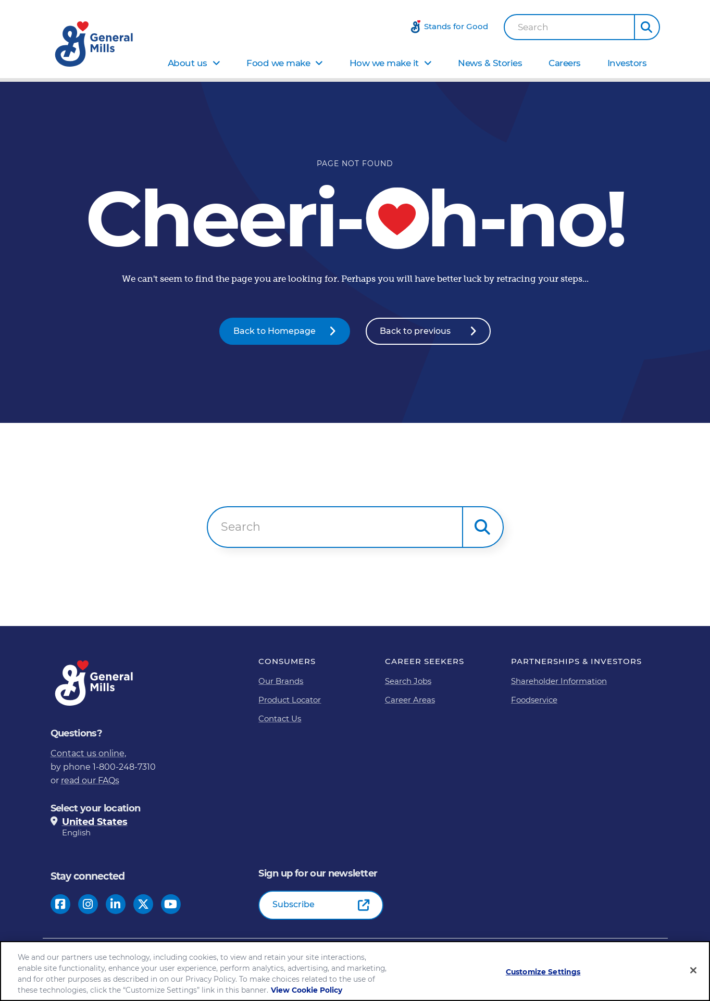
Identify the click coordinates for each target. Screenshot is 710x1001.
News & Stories (490, 63)
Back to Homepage (274, 331)
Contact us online (87, 753)
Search (533, 27)
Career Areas (410, 699)
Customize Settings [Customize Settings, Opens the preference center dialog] (543, 972)
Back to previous (415, 331)
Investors (627, 63)
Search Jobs (408, 680)
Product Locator (289, 699)
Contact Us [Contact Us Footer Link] (279, 718)
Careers (565, 63)
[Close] (693, 970)
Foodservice (534, 699)
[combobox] (569, 27)
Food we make (278, 63)
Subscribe (293, 904)
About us (187, 63)
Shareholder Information (559, 680)
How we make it (384, 63)
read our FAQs (90, 780)
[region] (355, 971)
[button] (647, 27)
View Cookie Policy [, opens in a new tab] (306, 990)
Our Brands (280, 680)
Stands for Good (456, 26)
